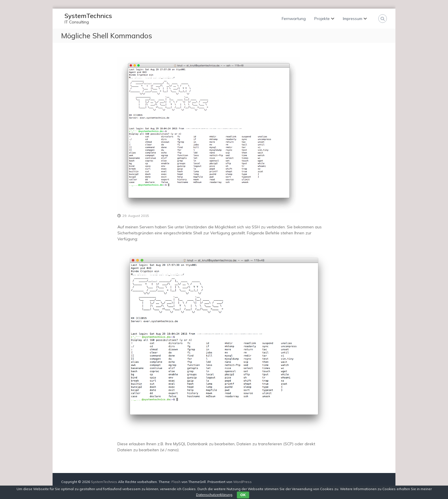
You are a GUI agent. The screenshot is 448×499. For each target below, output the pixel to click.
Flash (176, 482)
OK (243, 495)
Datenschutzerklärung (214, 494)
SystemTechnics (88, 16)
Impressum (352, 18)
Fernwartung (294, 18)
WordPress (242, 482)
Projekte (322, 18)
